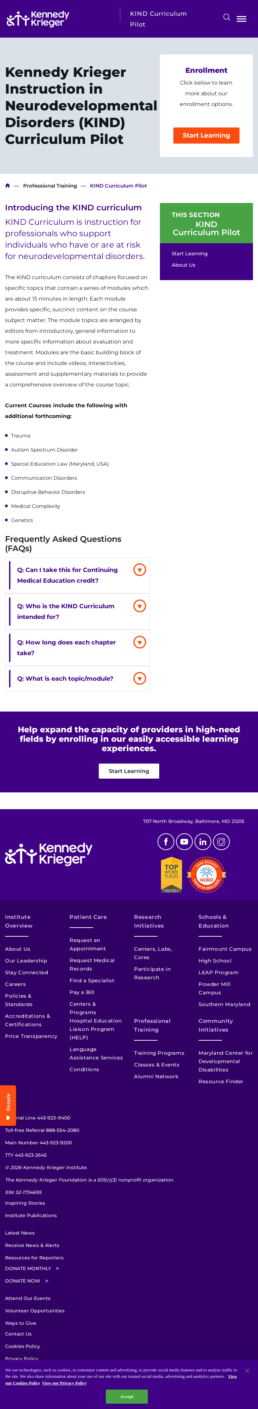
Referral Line (37, 1117)
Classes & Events (157, 1064)
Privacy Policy (21, 1359)
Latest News (20, 1233)
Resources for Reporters (34, 1258)
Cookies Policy (22, 1346)
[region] (129, 1384)
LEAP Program (219, 972)
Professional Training (50, 185)
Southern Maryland (224, 1004)
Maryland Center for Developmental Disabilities (226, 1061)
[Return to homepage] (58, 19)
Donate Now (22, 1281)
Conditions (84, 1069)
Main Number (38, 1142)
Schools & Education (214, 921)
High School (215, 960)
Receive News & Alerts (32, 1245)
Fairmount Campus (225, 949)
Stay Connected (26, 972)
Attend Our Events (27, 1298)
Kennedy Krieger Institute (7, 185)
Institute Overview (19, 921)
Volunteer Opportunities (34, 1311)
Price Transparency (31, 1036)
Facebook (166, 841)
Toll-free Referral (42, 1130)
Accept (126, 1396)
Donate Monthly (28, 1268)
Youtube (184, 841)
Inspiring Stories (25, 1203)
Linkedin (203, 841)
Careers (15, 984)
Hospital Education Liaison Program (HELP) (96, 1029)
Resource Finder (221, 1081)
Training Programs (159, 1053)
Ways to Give (20, 1323)
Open (241, 20)
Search (226, 17)
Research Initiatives (149, 921)
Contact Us (18, 1334)
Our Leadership (26, 960)
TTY (26, 1155)
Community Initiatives (216, 1025)
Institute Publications (31, 1215)
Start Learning (206, 135)
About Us (184, 265)
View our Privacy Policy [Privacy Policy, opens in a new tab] (64, 1383)
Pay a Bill (82, 992)
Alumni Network (156, 1076)
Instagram (221, 841)
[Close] (247, 1370)
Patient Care (88, 917)
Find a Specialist (92, 980)
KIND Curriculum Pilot (206, 228)
